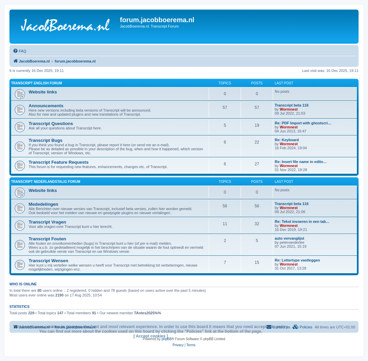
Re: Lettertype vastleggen (297, 260)
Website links (43, 91)
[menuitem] (19, 51)
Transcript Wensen (48, 260)
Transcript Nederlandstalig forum (45, 182)
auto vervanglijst (289, 238)
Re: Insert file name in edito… (301, 162)
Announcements (46, 105)
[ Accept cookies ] (151, 336)
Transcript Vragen (47, 222)
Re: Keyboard (287, 140)
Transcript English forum (36, 83)
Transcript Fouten (47, 238)
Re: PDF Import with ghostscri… (303, 123)
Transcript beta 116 (291, 105)
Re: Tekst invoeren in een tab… (302, 221)
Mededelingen (43, 204)
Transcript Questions (51, 123)
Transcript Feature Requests (59, 162)
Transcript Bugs (45, 140)
